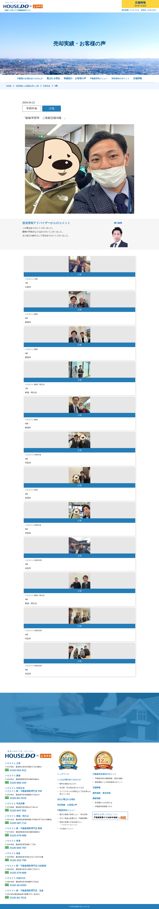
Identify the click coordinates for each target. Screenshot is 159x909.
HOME (9, 86)
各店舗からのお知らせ (103, 803)
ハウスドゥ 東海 (12, 775)
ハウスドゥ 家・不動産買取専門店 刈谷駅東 (25, 866)
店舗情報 (137, 78)
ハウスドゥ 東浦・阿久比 (17, 816)
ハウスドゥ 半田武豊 (15, 803)
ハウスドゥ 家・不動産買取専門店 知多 (24, 890)
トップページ (63, 774)
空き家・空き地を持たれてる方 (72, 788)
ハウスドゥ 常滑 (12, 841)
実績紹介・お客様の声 (75, 78)
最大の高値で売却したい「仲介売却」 (74, 814)
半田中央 (46, 86)
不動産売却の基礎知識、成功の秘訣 (109, 778)
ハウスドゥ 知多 (12, 853)
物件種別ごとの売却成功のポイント (109, 782)
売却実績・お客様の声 (67, 805)
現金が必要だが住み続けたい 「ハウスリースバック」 (71, 823)
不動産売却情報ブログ (103, 806)
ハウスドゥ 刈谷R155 (15, 878)
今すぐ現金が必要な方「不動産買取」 (74, 818)
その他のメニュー (66, 829)
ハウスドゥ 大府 (12, 763)
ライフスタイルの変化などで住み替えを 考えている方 (75, 792)
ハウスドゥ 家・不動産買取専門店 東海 (23, 828)
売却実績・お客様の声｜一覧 (27, 86)
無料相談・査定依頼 (101, 793)
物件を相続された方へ (68, 784)
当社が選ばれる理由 (66, 799)
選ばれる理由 (53, 78)
